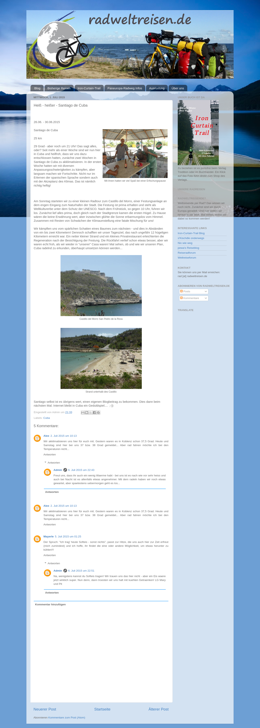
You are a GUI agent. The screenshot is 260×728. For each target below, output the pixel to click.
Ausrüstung (157, 88)
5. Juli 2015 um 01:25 (68, 536)
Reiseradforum (187, 252)
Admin (58, 470)
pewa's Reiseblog (188, 247)
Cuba (46, 417)
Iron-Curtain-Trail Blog (191, 233)
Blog (37, 88)
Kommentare (189, 298)
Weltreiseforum (187, 257)
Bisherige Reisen (59, 88)
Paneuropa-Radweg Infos (124, 88)
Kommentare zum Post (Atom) (66, 717)
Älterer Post (158, 709)
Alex (46, 435)
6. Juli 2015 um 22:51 (81, 570)
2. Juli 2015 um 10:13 (64, 435)
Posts (185, 291)
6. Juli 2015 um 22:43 (81, 470)
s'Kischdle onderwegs (191, 238)
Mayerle (48, 536)
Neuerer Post (45, 709)
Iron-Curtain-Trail (89, 88)
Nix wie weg (185, 242)
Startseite (102, 709)
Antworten (49, 454)
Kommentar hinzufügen (50, 604)
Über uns (178, 88)
